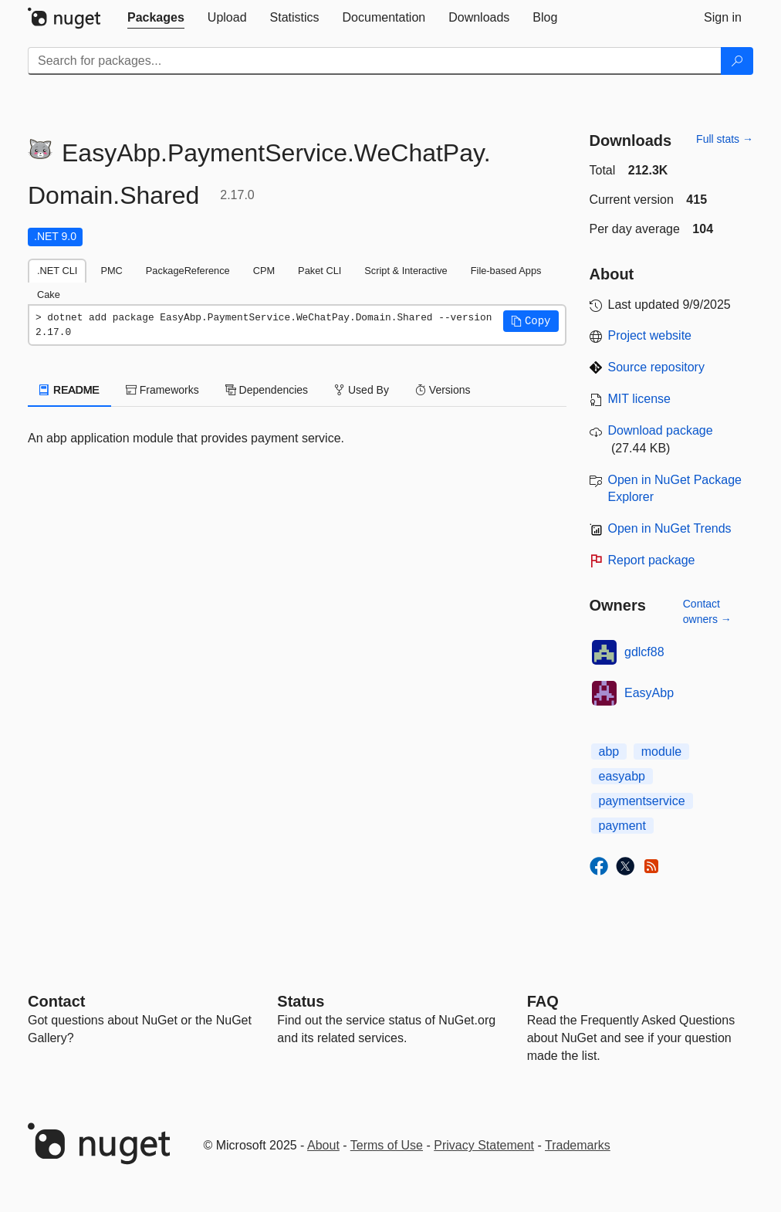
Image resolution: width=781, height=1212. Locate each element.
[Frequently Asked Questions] (543, 1001)
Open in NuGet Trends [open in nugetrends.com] (670, 528)
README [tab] (69, 390)
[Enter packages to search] (375, 61)
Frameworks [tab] (162, 390)
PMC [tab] (111, 270)
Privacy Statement (484, 1145)
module (661, 751)
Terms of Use (386, 1145)
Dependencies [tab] (266, 390)
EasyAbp (649, 692)
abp (609, 751)
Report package (651, 560)
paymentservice (642, 800)
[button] (531, 321)
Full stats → (724, 139)
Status (300, 1001)
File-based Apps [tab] (506, 270)
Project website (650, 335)
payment (622, 825)
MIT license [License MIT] (639, 398)
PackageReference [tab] (188, 270)
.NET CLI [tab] (57, 270)
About (323, 1145)
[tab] (156, 18)
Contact (56, 1001)
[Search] (737, 61)
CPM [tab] (264, 270)
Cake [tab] (48, 294)
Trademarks (577, 1145)
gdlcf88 (644, 651)
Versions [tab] (443, 390)
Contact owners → (707, 611)
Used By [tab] (361, 390)
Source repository (656, 367)
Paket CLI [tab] (319, 270)
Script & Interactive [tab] (405, 270)
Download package (660, 430)
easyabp (622, 776)
